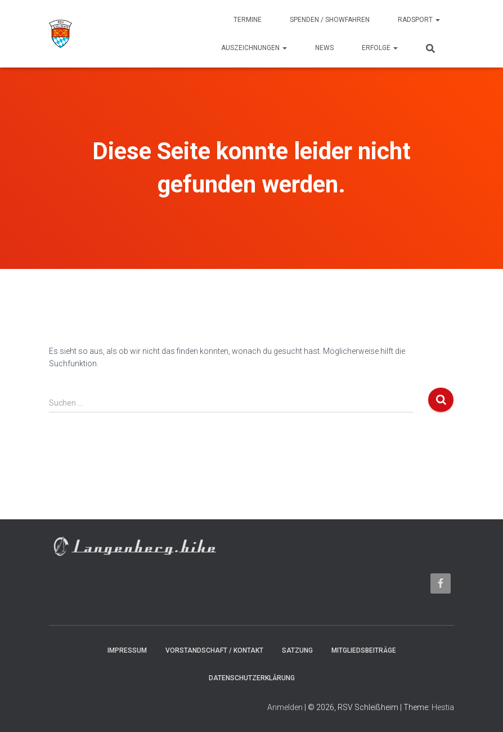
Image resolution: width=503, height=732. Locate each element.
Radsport (419, 20)
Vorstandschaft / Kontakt (214, 650)
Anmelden (285, 707)
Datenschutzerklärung (252, 678)
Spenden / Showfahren (330, 20)
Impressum (127, 650)
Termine (247, 20)
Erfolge (380, 48)
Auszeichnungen (254, 48)
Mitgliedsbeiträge (363, 650)
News (324, 48)
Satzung (297, 650)
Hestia (443, 707)
